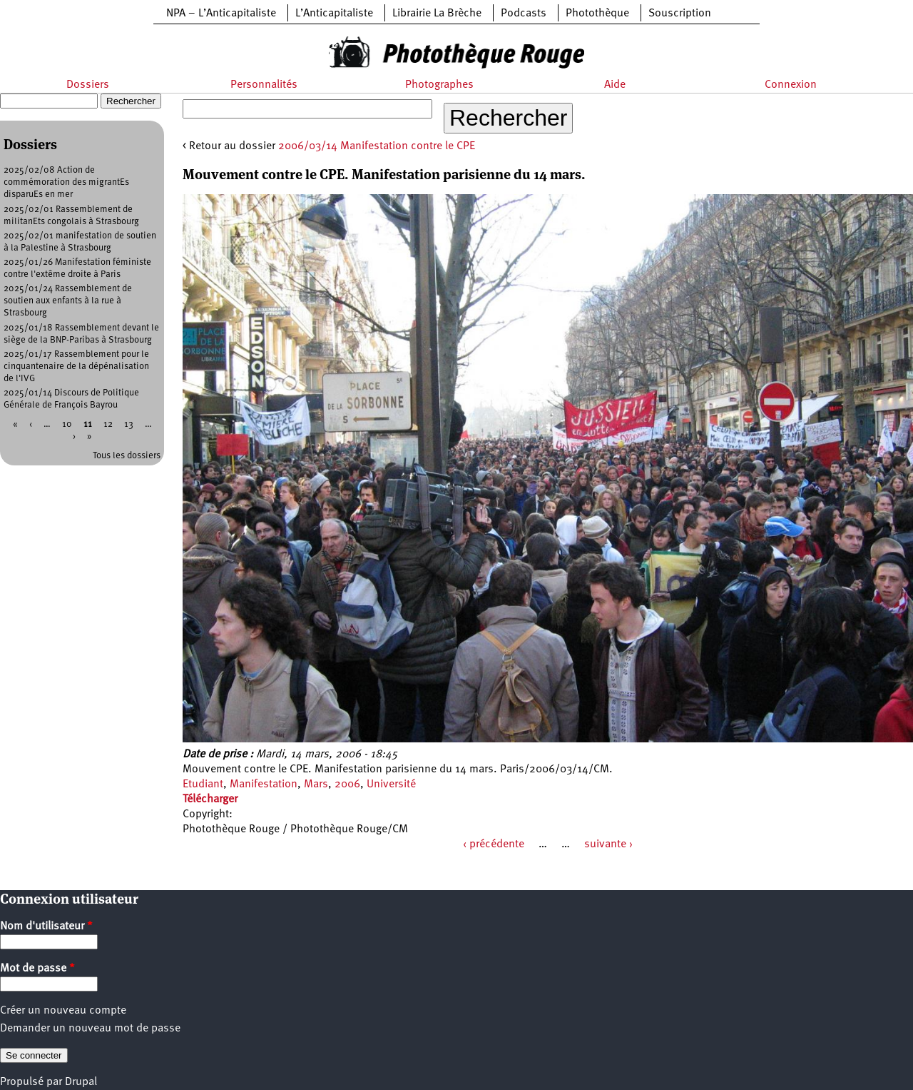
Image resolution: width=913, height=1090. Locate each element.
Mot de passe (37, 968)
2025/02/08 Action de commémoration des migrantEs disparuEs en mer (66, 182)
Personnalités (263, 85)
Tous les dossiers (126, 455)
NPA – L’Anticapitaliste (221, 13)
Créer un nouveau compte (63, 1010)
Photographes (439, 85)
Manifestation (263, 784)
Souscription (679, 13)
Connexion (791, 85)
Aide (615, 85)
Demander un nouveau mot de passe (90, 1028)
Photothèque (597, 13)
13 (128, 424)
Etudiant (203, 784)
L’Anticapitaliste (334, 13)
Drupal (81, 1082)
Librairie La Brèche (436, 13)
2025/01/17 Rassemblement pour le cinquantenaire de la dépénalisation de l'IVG (76, 366)
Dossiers (87, 85)
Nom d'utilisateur (46, 926)
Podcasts (523, 13)
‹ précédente (493, 844)
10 (67, 424)
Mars (316, 784)
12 (108, 424)
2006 (347, 784)
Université (391, 784)
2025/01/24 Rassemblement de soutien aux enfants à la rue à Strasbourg (68, 301)
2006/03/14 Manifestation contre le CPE (376, 146)
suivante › (608, 844)
